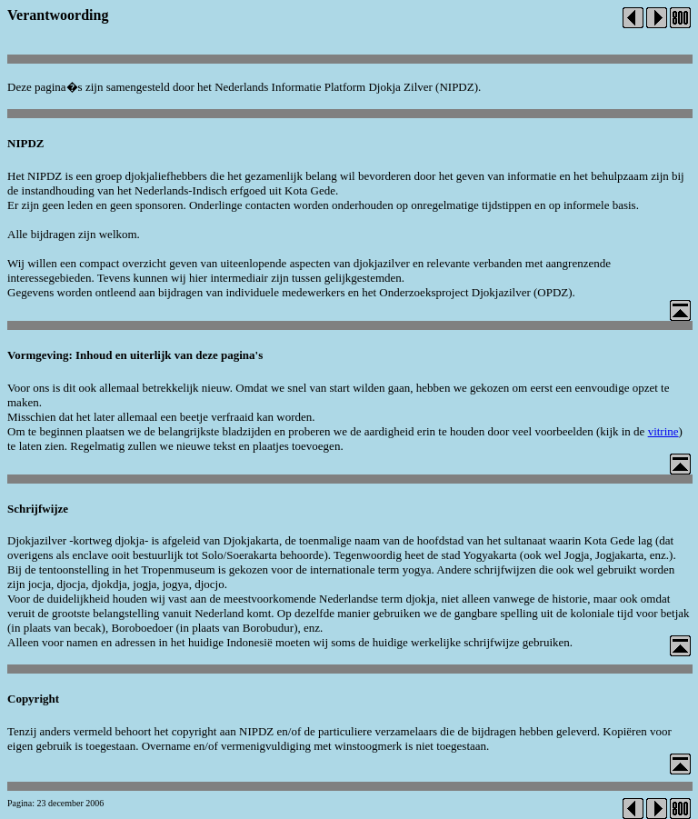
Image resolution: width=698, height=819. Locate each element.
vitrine (663, 431)
